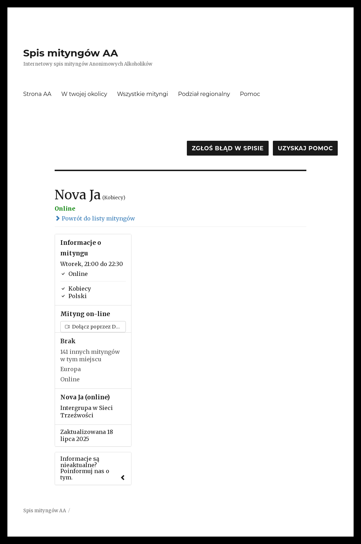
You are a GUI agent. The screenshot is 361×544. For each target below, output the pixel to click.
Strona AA (37, 94)
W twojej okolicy (84, 94)
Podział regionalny (204, 94)
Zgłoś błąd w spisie (228, 148)
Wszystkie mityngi (142, 94)
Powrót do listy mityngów (95, 218)
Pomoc (250, 94)
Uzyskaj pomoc (305, 148)
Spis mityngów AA (70, 53)
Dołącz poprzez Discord (95, 327)
